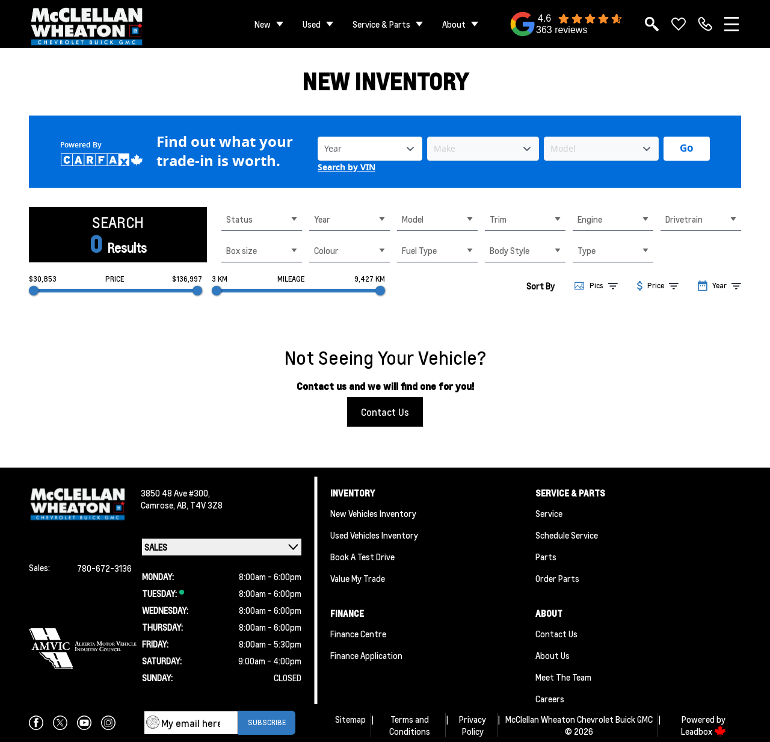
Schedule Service (566, 535)
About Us (552, 655)
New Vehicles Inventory (373, 513)
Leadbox (703, 731)
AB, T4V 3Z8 (200, 504)
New (262, 24)
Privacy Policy (472, 725)
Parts (545, 556)
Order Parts (557, 578)
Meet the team (563, 677)
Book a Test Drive (362, 556)
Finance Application (366, 655)
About (454, 24)
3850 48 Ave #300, (175, 492)
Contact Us (385, 412)
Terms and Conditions (409, 725)
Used (312, 24)
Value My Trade (357, 578)
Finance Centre (358, 633)
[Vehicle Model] (601, 149)
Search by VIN (346, 167)
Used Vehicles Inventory (374, 535)
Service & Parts (381, 24)
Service (548, 513)
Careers (549, 698)
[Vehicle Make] (483, 149)
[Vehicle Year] (370, 149)
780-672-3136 (104, 568)
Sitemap (350, 719)
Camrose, (159, 504)
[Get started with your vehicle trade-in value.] (687, 149)
